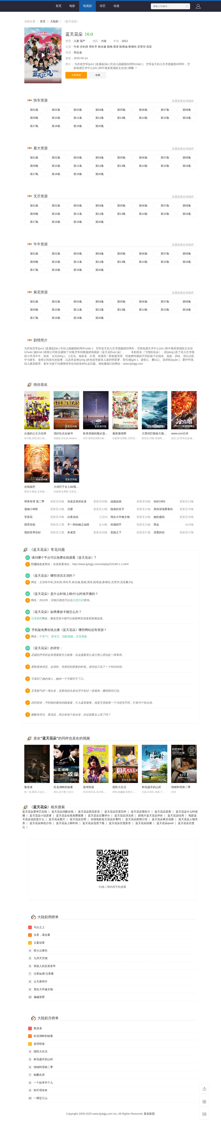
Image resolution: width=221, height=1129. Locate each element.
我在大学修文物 (130, 517)
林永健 (102, 46)
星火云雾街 (37, 950)
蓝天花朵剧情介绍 (136, 819)
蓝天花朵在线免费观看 (69, 815)
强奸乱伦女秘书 (63, 433)
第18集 (56, 126)
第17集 (34, 126)
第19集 (77, 126)
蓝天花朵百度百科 (115, 811)
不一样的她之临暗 (87, 525)
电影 (72, 5)
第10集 (56, 117)
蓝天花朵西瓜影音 (89, 811)
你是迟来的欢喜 (87, 502)
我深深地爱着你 (174, 509)
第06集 (143, 109)
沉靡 (87, 509)
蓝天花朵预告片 (140, 811)
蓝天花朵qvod (165, 823)
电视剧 (87, 5)
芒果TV (43, 636)
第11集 (77, 117)
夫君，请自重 (39, 935)
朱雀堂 (87, 533)
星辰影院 (149, 1113)
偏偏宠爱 (36, 997)
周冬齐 (93, 46)
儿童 (76, 41)
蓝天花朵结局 (176, 815)
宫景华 (141, 46)
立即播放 (76, 75)
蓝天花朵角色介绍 (41, 823)
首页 (59, 5)
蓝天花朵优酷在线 (62, 811)
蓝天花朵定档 (78, 819)
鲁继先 (132, 46)
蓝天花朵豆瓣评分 (99, 815)
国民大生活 (119, 787)
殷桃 (109, 46)
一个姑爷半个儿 (40, 1083)
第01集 (34, 109)
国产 (82, 41)
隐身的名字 (130, 509)
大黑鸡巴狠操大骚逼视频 (157, 433)
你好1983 (174, 502)
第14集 (143, 117)
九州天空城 (37, 958)
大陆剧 (54, 21)
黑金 (174, 525)
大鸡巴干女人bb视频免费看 (70, 486)
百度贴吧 (36, 618)
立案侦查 (36, 943)
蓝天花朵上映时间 (67, 823)
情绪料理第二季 (180, 787)
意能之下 (130, 533)
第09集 (34, 117)
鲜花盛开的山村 (151, 787)
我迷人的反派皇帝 (42, 966)
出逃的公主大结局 (35, 433)
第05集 (121, 109)
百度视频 (81, 636)
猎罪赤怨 (44, 525)
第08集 (187, 109)
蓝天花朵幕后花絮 (163, 819)
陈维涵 (123, 46)
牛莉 (76, 46)
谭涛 (116, 46)
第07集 (165, 109)
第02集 (56, 109)
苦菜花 (44, 517)
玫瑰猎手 (130, 525)
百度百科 (78, 600)
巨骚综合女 (38, 564)
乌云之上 (36, 927)
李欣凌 (78, 52)
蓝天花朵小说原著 (41, 815)
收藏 (97, 75)
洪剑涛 (84, 46)
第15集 (165, 117)
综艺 (103, 5)
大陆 (103, 41)
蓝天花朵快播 (143, 823)
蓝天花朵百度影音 (120, 823)
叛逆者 (28, 787)
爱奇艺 (55, 636)
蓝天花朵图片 (57, 819)
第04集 (99, 109)
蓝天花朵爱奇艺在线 (34, 811)
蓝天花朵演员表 (124, 815)
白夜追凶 (87, 517)
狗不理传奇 (37, 1090)
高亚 (149, 46)
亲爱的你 (174, 533)
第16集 (187, 117)
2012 (125, 41)
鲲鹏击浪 (36, 1075)
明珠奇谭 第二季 (44, 502)
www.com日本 (179, 433)
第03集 (77, 109)
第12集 (99, 117)
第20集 (99, 126)
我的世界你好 (44, 533)
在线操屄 (29, 486)
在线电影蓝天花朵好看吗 (106, 819)
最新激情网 (119, 433)
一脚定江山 (37, 1098)
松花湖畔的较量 (63, 787)
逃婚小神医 (44, 509)
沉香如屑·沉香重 (41, 974)
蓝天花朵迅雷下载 (93, 823)
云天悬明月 (37, 981)
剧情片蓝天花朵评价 (150, 815)
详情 (133, 68)
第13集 (121, 117)
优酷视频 (67, 636)
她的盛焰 (174, 517)
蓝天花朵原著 (163, 811)
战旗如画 (130, 502)
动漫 (116, 5)
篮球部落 (88, 787)
